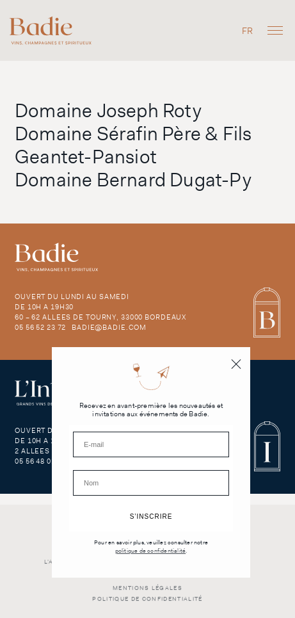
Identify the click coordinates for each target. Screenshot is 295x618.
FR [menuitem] (247, 31)
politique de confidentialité (150, 551)
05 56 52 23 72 (40, 327)
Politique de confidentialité (147, 604)
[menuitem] (247, 30)
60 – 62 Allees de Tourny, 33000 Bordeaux (100, 317)
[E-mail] (151, 444)
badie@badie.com (109, 327)
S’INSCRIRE (151, 516)
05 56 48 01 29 (40, 461)
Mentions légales (147, 594)
